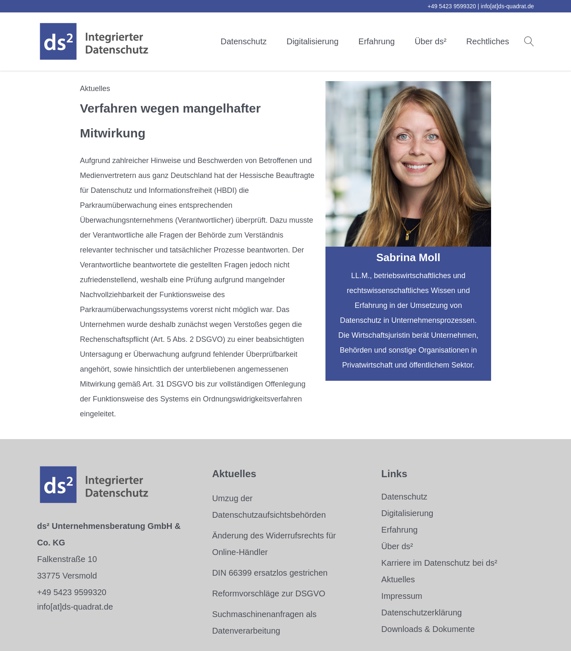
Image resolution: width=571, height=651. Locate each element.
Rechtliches (487, 41)
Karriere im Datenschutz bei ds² (439, 562)
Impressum (401, 596)
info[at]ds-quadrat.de (507, 6)
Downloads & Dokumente (428, 629)
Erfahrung (377, 41)
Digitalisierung (313, 41)
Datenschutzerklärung (421, 612)
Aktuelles (398, 579)
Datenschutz (244, 41)
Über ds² (430, 41)
